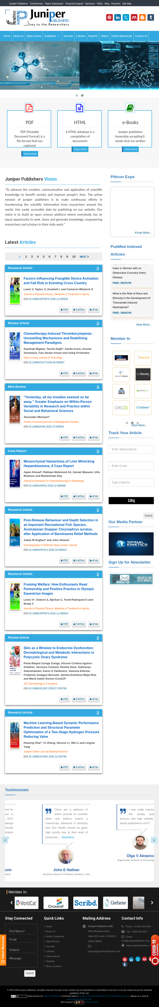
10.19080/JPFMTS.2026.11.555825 (48, 299)
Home (7, 36)
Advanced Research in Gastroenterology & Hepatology (54, 480)
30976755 (125, 287)
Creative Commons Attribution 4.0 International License (104, 996)
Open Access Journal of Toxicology (43, 357)
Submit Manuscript (121, 36)
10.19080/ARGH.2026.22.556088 (47, 485)
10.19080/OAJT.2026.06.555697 (47, 362)
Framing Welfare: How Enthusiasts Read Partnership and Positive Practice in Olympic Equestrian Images (59, 589)
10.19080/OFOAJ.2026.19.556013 (48, 549)
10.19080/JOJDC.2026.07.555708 (47, 688)
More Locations (54, 966)
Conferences (36, 3)
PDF (64, 309)
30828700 (125, 317)
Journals (68, 36)
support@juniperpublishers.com (104, 951)
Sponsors (90, 3)
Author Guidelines (55, 936)
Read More (53, 837)
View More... (144, 324)
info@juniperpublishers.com (136, 940)
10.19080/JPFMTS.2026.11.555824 (48, 613)
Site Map (126, 3)
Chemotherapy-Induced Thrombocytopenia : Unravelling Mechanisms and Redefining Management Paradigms (58, 338)
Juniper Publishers (18, 3)
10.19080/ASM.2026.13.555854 (46, 426)
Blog (107, 3)
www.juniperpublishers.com (140, 945)
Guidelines (51, 36)
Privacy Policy (91, 1002)
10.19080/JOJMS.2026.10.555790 (48, 756)
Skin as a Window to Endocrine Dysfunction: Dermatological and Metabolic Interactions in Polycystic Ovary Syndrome (59, 652)
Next (84, 256)
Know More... (143, 232)
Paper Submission (54, 3)
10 (74, 256)
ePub (94, 309)
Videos (104, 36)
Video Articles (53, 956)
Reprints (93, 36)
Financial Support (74, 3)
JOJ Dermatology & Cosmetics (40, 683)
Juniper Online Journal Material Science (45, 751)
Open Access (33, 36)
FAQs (100, 3)
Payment (115, 3)
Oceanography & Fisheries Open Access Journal (50, 545)
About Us (18, 36)
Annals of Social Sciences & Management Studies (51, 421)
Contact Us (141, 36)
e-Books (80, 36)
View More (30, 154)
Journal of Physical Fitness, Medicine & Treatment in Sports (56, 294)
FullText (78, 309)
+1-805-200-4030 (140, 10)
